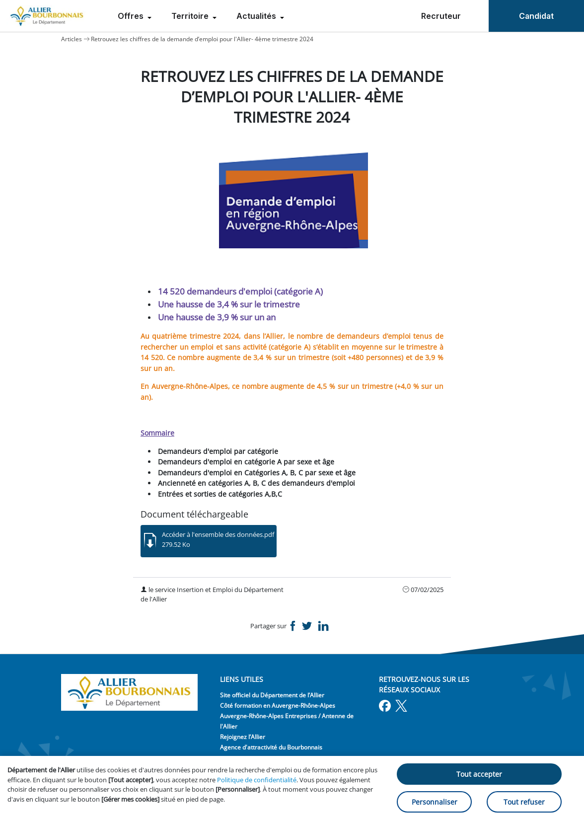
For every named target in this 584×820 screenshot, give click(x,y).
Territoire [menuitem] (191, 16)
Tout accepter (479, 774)
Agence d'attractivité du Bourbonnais (271, 747)
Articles (71, 39)
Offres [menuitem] (132, 16)
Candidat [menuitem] (536, 16)
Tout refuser (524, 802)
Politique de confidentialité (256, 779)
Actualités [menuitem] (257, 16)
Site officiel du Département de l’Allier (272, 695)
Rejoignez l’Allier (242, 737)
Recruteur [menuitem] (441, 16)
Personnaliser (434, 802)
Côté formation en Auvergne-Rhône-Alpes (277, 705)
